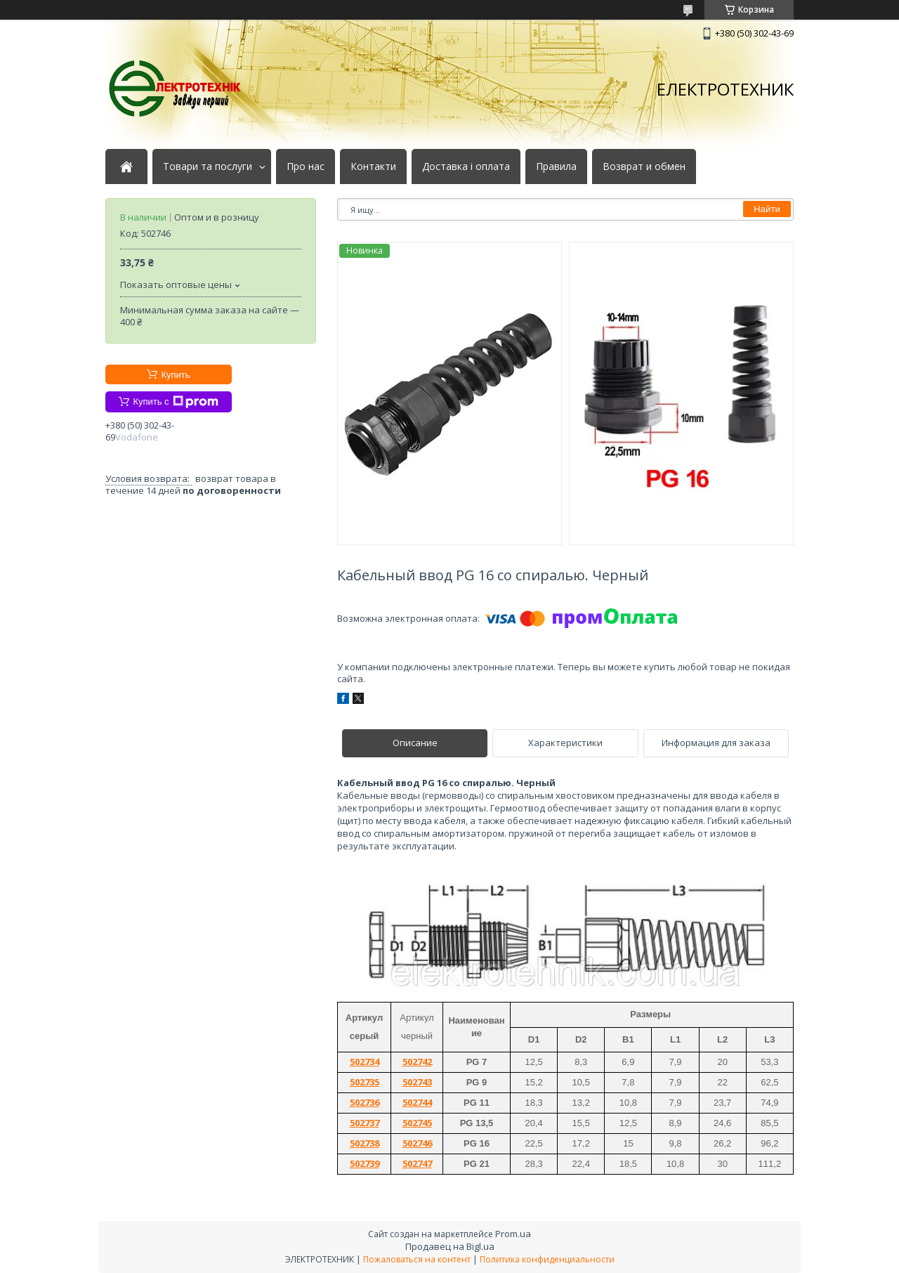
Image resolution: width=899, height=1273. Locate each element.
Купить (175, 375)
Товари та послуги (207, 166)
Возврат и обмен (644, 166)
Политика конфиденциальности (547, 1259)
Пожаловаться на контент (417, 1259)
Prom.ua (513, 1233)
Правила (556, 166)
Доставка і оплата (466, 166)
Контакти (373, 166)
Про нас (305, 166)
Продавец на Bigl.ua (449, 1246)
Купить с (175, 402)
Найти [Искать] (767, 209)
